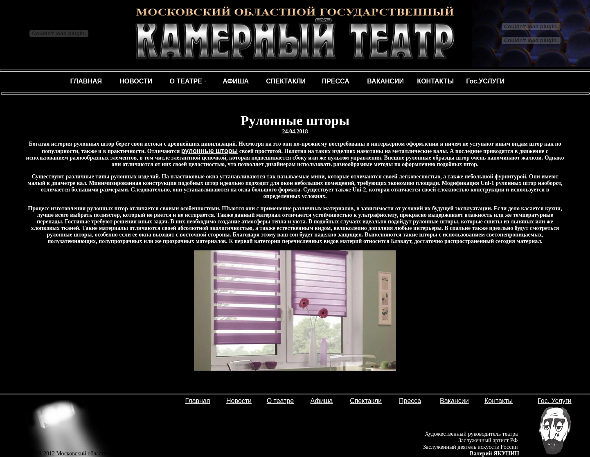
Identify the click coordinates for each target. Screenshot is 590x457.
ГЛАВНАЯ (86, 81)
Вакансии (454, 400)
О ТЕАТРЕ (186, 81)
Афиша (322, 400)
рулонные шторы (209, 150)
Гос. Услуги (555, 400)
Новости (239, 400)
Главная (197, 400)
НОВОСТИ (135, 81)
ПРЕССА (335, 81)
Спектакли (366, 400)
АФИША (236, 81)
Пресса (410, 400)
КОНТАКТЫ (435, 81)
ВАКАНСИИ (385, 81)
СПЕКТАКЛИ (286, 81)
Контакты (498, 400)
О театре (280, 400)
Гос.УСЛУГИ (485, 81)
